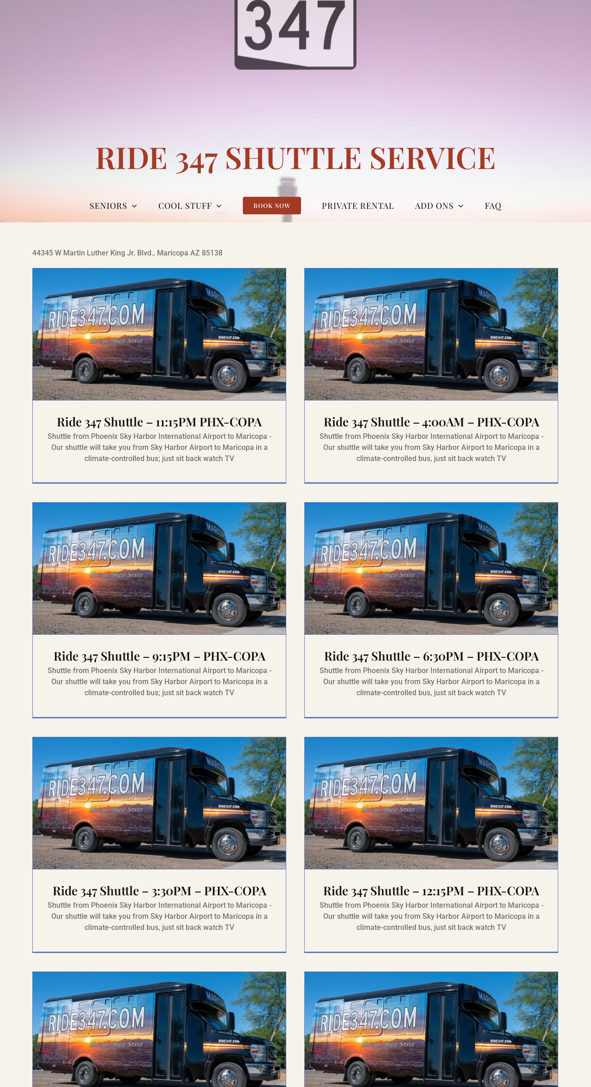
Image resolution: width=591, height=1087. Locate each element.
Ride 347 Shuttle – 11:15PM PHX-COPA (159, 421)
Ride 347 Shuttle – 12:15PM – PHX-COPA (443, 859)
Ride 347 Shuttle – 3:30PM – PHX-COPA (182, 859)
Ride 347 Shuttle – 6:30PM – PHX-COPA (397, 655)
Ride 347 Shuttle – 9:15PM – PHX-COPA (205, 627)
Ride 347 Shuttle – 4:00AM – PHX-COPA (420, 421)
